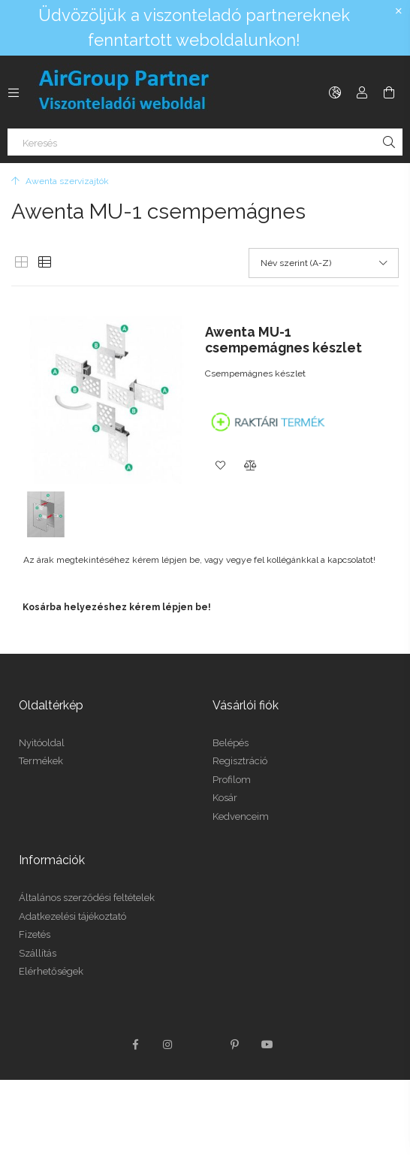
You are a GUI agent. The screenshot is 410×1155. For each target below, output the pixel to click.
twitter (201, 1044)
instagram (168, 1044)
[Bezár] (398, 11)
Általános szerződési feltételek (87, 897)
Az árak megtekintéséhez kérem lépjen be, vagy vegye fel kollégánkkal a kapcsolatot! (199, 560)
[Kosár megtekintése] (388, 92)
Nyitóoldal (42, 742)
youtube (267, 1044)
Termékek (41, 760)
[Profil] (361, 92)
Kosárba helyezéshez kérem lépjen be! (117, 607)
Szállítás (37, 953)
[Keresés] (205, 142)
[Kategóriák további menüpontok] (13, 92)
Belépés (231, 742)
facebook (135, 1044)
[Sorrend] (324, 263)
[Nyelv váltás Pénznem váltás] (334, 92)
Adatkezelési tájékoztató (72, 916)
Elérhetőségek (51, 971)
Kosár (225, 797)
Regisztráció (240, 760)
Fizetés (34, 934)
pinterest (234, 1044)
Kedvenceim (241, 816)
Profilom (232, 779)
